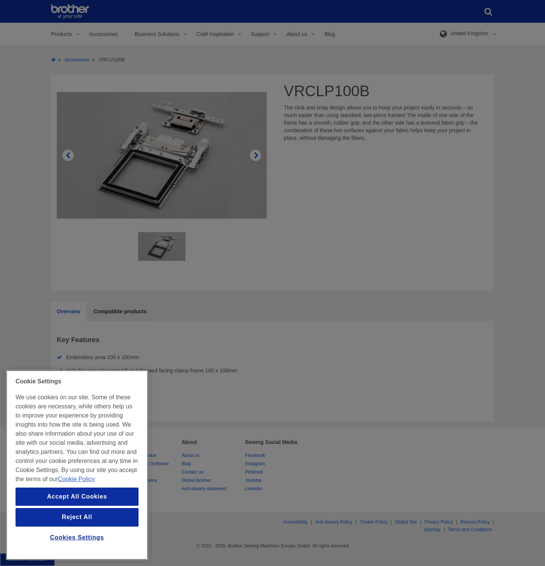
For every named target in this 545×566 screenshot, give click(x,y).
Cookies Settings (77, 537)
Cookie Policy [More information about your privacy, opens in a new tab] (76, 479)
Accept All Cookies (77, 496)
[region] (77, 465)
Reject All (77, 517)
